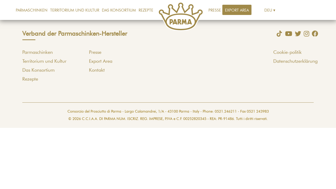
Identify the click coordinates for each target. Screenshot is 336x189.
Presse (214, 10)
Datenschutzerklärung (295, 61)
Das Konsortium (119, 10)
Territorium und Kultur (74, 10)
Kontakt (97, 70)
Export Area (237, 10)
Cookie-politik (287, 52)
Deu (268, 10)
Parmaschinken (32, 10)
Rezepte (146, 10)
